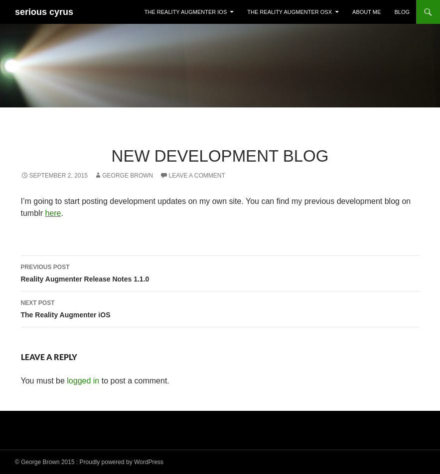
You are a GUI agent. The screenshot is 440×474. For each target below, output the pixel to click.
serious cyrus (44, 12)
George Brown (127, 175)
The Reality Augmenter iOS (186, 12)
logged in (83, 381)
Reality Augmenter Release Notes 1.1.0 (220, 272)
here (53, 213)
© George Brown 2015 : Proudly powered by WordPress (89, 462)
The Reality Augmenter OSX (289, 12)
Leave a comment (197, 175)
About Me (366, 12)
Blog (402, 12)
